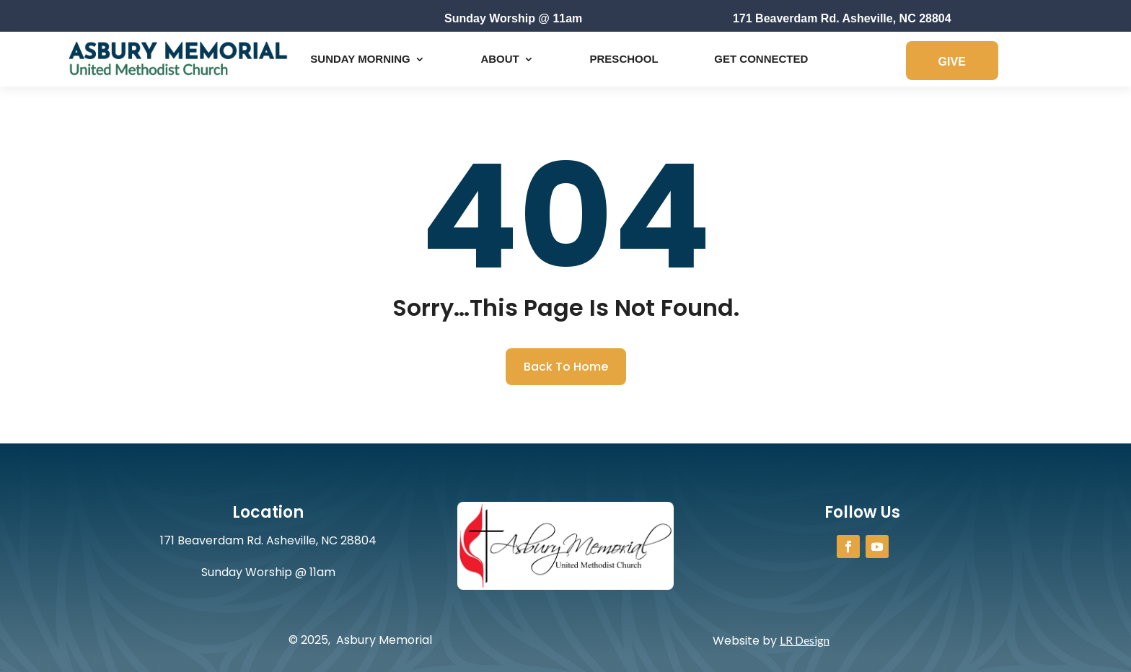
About (499, 59)
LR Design (804, 640)
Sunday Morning (360, 59)
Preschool (624, 59)
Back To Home (566, 366)
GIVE (952, 62)
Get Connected (761, 59)
